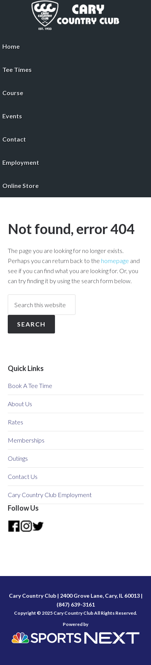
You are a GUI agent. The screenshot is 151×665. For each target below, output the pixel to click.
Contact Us (23, 476)
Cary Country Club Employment (50, 494)
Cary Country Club (75, 15)
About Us (20, 403)
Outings (18, 458)
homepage (115, 260)
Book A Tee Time (30, 385)
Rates (15, 422)
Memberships (26, 440)
